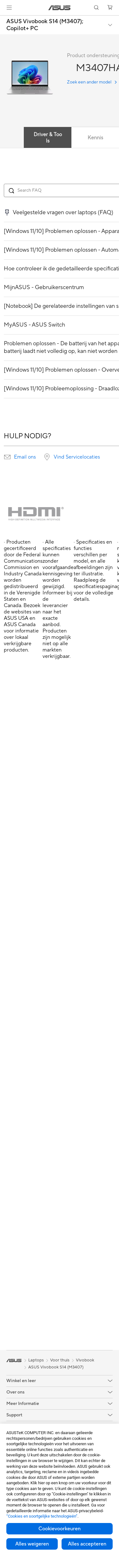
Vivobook (85, 1360)
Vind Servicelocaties (77, 457)
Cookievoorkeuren (59, 1529)
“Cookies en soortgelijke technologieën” (41, 1516)
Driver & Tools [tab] (48, 137)
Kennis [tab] (95, 138)
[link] (59, 7)
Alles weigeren (32, 1544)
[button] (9, 7)
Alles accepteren (87, 1544)
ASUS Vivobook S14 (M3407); (44, 25)
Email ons (25, 457)
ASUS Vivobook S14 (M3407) (55, 1367)
